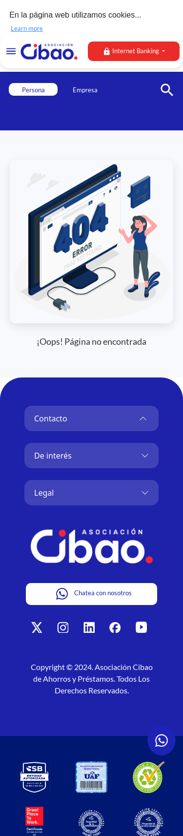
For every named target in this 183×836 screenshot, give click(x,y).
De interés (53, 454)
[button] (171, 83)
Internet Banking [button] (131, 51)
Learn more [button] (27, 28)
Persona (33, 89)
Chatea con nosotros (93, 593)
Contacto (50, 417)
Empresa (85, 89)
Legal (44, 491)
